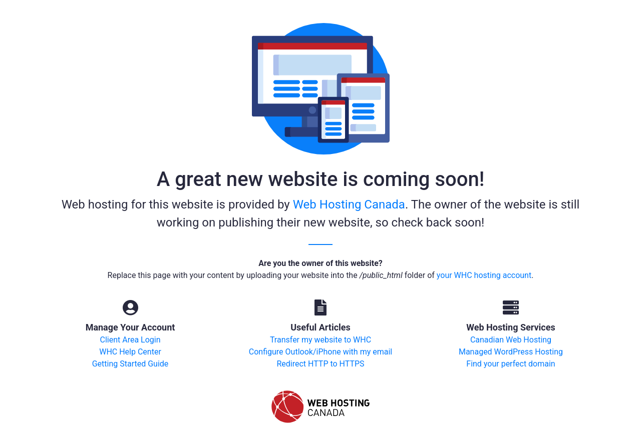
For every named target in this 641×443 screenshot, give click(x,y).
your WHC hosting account (484, 275)
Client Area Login (130, 339)
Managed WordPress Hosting (511, 351)
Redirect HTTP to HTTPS (320, 363)
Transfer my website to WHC (320, 339)
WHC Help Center (130, 351)
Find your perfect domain (510, 363)
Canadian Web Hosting (510, 339)
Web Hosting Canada (349, 205)
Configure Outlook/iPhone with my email (320, 351)
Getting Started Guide (130, 363)
